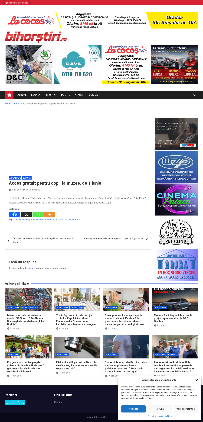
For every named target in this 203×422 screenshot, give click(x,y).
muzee (67, 219)
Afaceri (79, 94)
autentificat (28, 268)
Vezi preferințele (186, 408)
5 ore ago (13, 328)
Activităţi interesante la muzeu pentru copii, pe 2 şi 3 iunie (113, 238)
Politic (65, 94)
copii (61, 219)
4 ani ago (15, 189)
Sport (50, 94)
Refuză (160, 408)
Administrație (77, 308)
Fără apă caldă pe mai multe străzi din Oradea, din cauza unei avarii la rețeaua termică (76, 365)
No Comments (33, 189)
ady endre (41, 219)
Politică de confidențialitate (160, 416)
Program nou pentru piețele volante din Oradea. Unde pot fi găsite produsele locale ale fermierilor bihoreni (25, 367)
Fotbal (24, 308)
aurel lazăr (52, 219)
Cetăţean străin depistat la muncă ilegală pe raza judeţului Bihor (43, 240)
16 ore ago (14, 375)
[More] (49, 214)
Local (35, 94)
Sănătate (172, 355)
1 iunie (18, 219)
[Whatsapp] (38, 214)
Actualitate (15, 178)
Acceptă (133, 408)
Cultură (27, 178)
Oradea (76, 219)
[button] (196, 380)
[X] (26, 214)
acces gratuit (28, 219)
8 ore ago (160, 325)
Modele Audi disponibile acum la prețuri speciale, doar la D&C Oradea (173, 318)
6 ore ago (62, 328)
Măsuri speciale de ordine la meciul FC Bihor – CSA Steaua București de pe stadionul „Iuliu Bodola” (25, 320)
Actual (21, 94)
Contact (94, 94)
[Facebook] (14, 214)
